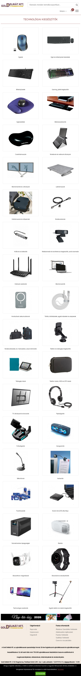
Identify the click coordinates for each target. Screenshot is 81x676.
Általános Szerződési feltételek (66, 629)
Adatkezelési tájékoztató (64, 632)
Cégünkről (33, 635)
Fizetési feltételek (62, 635)
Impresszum (34, 632)
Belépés (62, 11)
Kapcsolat (33, 629)
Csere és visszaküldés (63, 640)
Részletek (61, 669)
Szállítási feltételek (62, 638)
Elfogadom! (40, 674)
